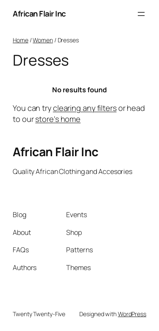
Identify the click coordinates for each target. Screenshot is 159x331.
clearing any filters (85, 108)
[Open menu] (141, 14)
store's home (58, 119)
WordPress (132, 314)
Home (20, 40)
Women (43, 40)
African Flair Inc (39, 13)
